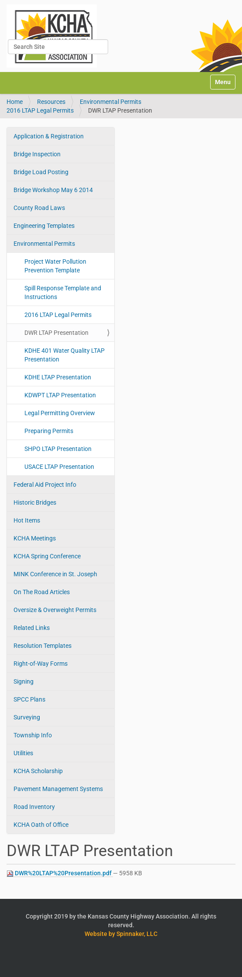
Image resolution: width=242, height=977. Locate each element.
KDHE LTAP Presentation (57, 377)
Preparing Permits (48, 430)
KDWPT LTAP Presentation (60, 395)
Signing (24, 681)
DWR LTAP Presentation (56, 332)
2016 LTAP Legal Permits (40, 110)
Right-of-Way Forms (41, 663)
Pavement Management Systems (58, 788)
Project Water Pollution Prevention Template (55, 266)
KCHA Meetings (35, 538)
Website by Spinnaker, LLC (121, 933)
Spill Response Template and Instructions (62, 292)
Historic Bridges (35, 502)
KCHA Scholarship (38, 770)
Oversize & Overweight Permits (55, 609)
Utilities (23, 753)
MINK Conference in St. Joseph (55, 574)
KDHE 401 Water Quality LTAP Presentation (64, 355)
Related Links (32, 627)
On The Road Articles (42, 591)
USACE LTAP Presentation (59, 466)
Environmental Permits (110, 101)
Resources (51, 101)
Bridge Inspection (37, 154)
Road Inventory (34, 806)
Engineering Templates (44, 225)
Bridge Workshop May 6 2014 (53, 189)
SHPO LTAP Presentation (58, 448)
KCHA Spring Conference (47, 556)
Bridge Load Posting (41, 172)
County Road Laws (39, 207)
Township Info (33, 735)
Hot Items (27, 520)
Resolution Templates (43, 645)
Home (15, 101)
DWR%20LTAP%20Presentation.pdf (60, 873)
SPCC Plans (29, 699)
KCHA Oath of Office (41, 824)
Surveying (27, 717)
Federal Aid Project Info (45, 484)
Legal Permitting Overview (59, 412)
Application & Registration (49, 136)
